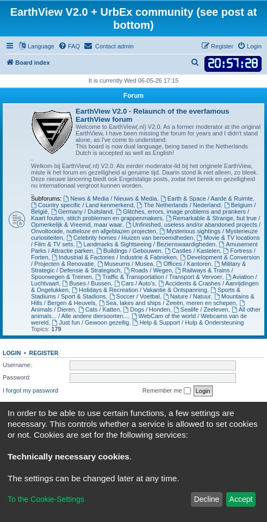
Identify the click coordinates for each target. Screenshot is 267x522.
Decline (207, 499)
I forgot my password (30, 390)
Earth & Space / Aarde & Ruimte (206, 198)
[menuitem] (69, 46)
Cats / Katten (99, 309)
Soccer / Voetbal (134, 296)
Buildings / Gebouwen (129, 250)
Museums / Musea (125, 263)
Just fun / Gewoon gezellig (90, 322)
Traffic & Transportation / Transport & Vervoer (158, 277)
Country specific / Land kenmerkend (82, 205)
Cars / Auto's (134, 283)
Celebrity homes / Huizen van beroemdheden (130, 237)
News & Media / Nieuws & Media (110, 198)
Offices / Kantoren (184, 263)
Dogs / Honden (146, 309)
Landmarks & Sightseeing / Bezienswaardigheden (146, 244)
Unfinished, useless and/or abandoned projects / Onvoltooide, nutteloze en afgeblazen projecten (145, 227)
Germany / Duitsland (82, 211)
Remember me (166, 391)
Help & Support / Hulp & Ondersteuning (188, 322)
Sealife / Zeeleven (200, 309)
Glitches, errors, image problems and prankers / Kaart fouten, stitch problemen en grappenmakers (140, 214)
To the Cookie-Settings (46, 499)
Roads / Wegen (148, 270)
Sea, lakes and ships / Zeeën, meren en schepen (167, 303)
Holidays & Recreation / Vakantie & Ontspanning (139, 290)
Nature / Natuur (187, 296)
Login (12, 353)
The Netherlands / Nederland (178, 205)
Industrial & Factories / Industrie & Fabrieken (114, 257)
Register (44, 353)
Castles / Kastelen (192, 250)
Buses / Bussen (87, 283)
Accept (241, 499)
